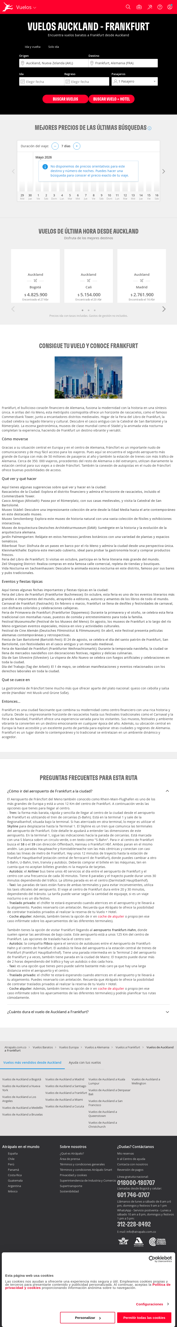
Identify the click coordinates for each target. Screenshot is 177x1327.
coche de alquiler (111, 916)
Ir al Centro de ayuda (131, 1159)
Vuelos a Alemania (97, 1047)
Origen (24, 56)
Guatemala (15, 1180)
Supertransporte (71, 1186)
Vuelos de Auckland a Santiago (65, 1086)
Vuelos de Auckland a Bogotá (21, 1079)
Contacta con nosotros (132, 1164)
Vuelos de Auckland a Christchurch (102, 1124)
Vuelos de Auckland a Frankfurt (66, 1093)
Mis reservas (125, 1153)
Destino (93, 56)
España (13, 1153)
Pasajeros (118, 74)
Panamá (13, 1170)
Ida (21, 74)
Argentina (14, 1186)
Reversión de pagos (130, 1170)
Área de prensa (70, 1159)
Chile (11, 1159)
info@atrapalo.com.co (141, 1232)
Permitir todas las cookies (144, 1318)
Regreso (69, 74)
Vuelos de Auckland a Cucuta (64, 1106)
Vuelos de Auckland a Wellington (146, 1081)
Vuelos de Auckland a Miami (64, 1099)
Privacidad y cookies (73, 1175)
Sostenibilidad (69, 1191)
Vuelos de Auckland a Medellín (22, 1108)
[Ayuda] (160, 7)
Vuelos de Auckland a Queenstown (102, 1114)
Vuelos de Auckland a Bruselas (22, 1114)
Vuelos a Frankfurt (128, 1047)
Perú (11, 1164)
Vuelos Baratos (43, 1047)
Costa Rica (15, 1175)
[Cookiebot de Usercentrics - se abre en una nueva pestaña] (152, 1259)
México (13, 1191)
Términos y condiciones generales (82, 1164)
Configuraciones (149, 1304)
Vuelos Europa (69, 1047)
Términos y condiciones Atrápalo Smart (86, 1170)
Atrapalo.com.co (15, 1047)
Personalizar (87, 1318)
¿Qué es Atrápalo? (72, 1153)
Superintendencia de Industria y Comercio (88, 1180)
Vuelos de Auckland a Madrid (64, 1079)
